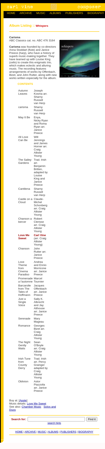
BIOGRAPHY (95, 13)
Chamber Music (31, 406)
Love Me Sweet (36, 403)
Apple (23, 400)
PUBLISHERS (74, 13)
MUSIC (40, 13)
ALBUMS (55, 13)
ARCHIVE (25, 13)
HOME (11, 13)
